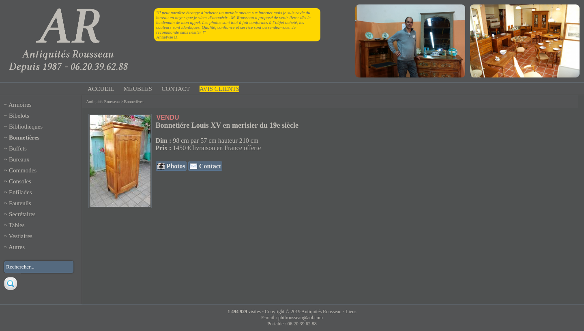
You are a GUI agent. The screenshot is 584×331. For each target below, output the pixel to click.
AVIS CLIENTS (219, 89)
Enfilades (20, 192)
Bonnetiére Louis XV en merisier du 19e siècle (227, 125)
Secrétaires (22, 214)
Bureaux (19, 159)
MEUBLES (138, 89)
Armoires (20, 104)
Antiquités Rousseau (103, 101)
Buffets (18, 148)
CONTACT (176, 89)
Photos (175, 166)
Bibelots (19, 115)
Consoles (20, 181)
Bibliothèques (26, 126)
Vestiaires (20, 236)
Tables (17, 225)
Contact (209, 166)
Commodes (22, 170)
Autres (17, 247)
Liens (351, 311)
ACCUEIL (101, 89)
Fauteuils (20, 203)
